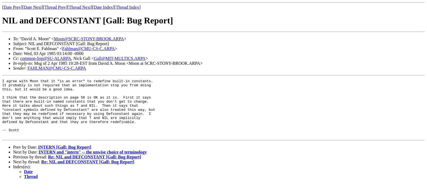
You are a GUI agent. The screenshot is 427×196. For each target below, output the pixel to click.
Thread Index (127, 7)
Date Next (33, 7)
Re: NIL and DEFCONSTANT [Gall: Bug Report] (94, 168)
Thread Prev (55, 7)
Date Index (103, 7)
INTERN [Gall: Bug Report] (64, 158)
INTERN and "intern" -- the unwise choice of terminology (93, 163)
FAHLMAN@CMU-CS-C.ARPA (57, 68)
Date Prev (12, 7)
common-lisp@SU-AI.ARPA (45, 58)
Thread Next (80, 7)
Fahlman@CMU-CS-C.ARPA (88, 48)
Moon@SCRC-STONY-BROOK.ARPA (89, 38)
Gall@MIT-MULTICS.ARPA (119, 58)
